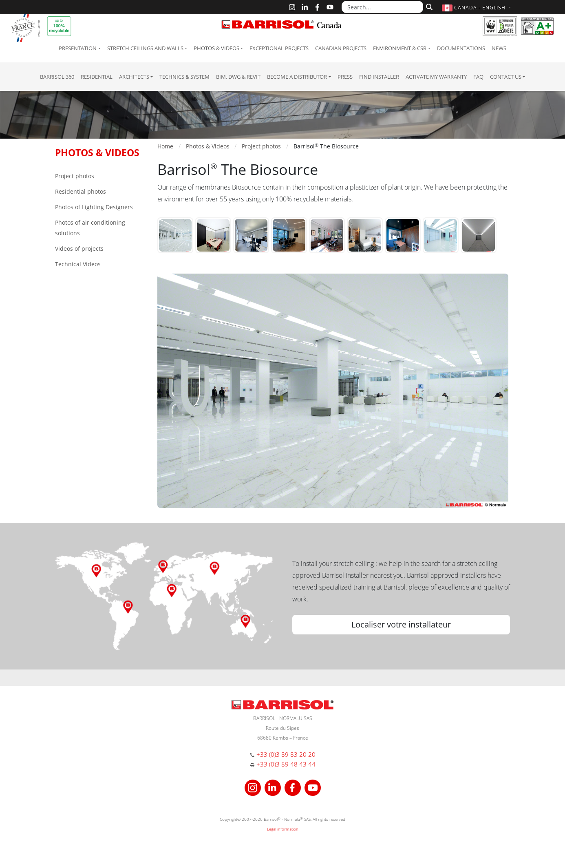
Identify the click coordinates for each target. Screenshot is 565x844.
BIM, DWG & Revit (238, 76)
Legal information (282, 829)
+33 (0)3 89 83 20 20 (286, 754)
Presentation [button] (78, 48)
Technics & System (184, 76)
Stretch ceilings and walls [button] (145, 48)
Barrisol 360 (57, 76)
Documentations (461, 48)
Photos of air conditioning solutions (90, 228)
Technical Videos (78, 264)
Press (345, 76)
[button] (477, 7)
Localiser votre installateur (401, 624)
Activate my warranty (436, 76)
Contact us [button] (505, 76)
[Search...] (382, 7)
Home (165, 146)
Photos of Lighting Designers (94, 207)
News (499, 48)
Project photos (74, 176)
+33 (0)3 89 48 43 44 (286, 764)
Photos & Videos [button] (216, 48)
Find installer (379, 76)
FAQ (478, 76)
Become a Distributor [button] (297, 76)
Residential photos (80, 191)
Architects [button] (134, 76)
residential (97, 76)
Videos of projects (79, 248)
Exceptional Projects (279, 48)
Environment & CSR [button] (399, 48)
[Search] (428, 6)
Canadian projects (340, 48)
